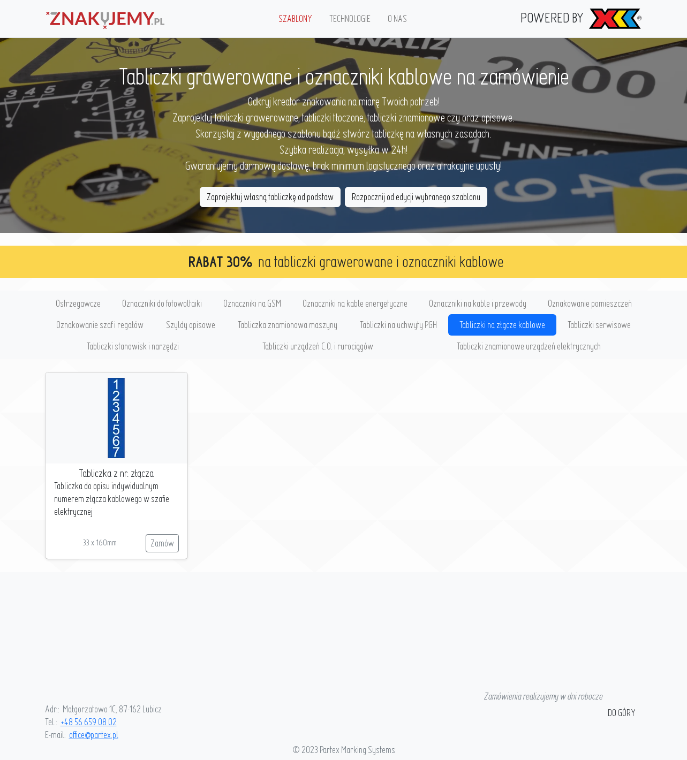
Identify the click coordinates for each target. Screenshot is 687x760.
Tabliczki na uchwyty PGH (398, 325)
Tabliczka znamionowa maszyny (287, 325)
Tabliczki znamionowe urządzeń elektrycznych (529, 346)
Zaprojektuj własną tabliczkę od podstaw (270, 197)
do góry (622, 713)
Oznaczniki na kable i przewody (477, 303)
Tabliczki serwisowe (599, 325)
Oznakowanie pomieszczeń (590, 303)
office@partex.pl (93, 734)
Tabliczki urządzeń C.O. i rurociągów (317, 346)
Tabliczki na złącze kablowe (502, 325)
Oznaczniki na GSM (252, 303)
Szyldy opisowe (190, 325)
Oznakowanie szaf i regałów (100, 325)
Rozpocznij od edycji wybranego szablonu (416, 197)
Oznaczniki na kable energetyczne (355, 303)
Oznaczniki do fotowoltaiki (162, 303)
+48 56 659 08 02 (89, 722)
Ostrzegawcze (78, 303)
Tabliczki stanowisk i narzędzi (133, 346)
